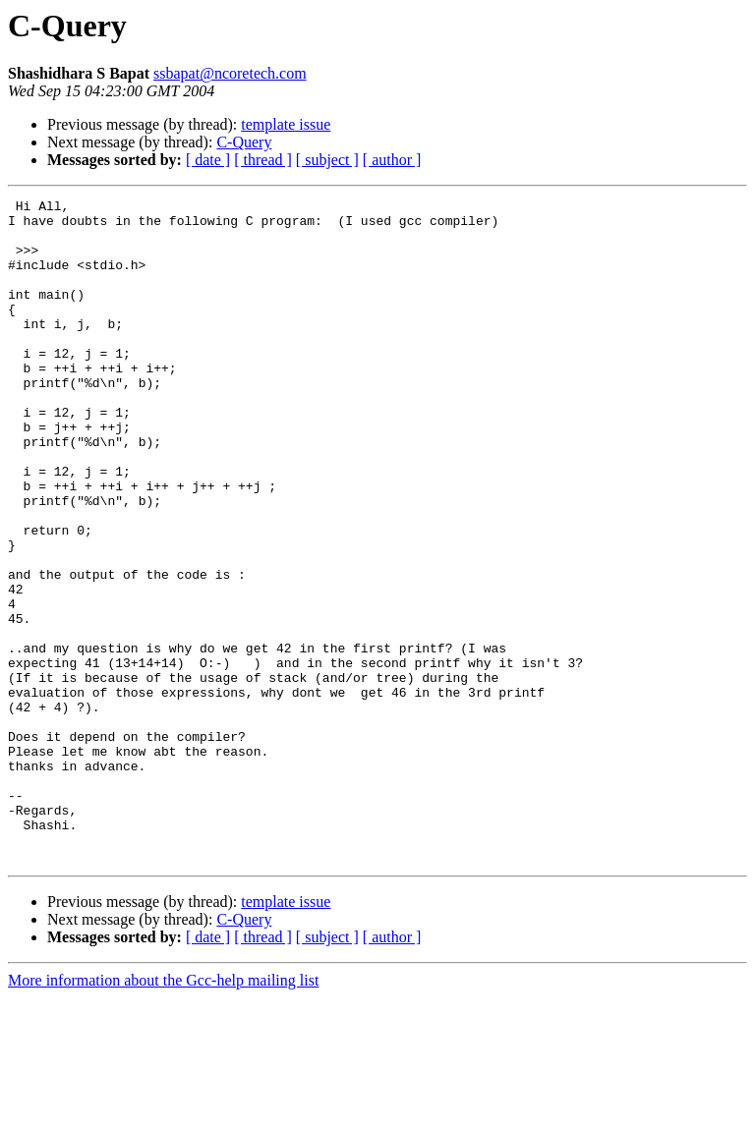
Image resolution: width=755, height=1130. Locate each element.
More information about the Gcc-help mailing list (163, 1112)
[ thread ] (263, 159)
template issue (285, 124)
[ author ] (392, 159)
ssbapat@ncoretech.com (230, 73)
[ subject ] (327, 159)
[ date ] (208, 159)
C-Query (243, 142)
